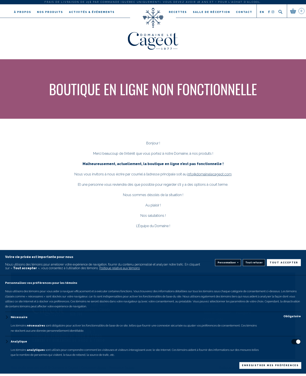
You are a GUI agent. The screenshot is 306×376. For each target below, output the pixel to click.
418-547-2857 (80, 293)
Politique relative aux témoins (119, 366)
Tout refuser (254, 360)
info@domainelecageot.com (209, 174)
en (262, 12)
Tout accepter (284, 360)
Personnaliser (228, 361)
